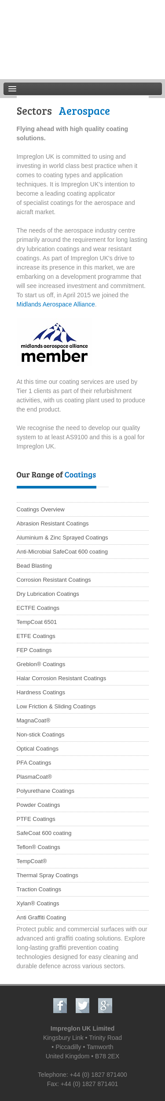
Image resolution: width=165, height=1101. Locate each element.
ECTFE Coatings (38, 608)
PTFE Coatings (36, 819)
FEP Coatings (34, 650)
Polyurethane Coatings (46, 790)
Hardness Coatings (41, 692)
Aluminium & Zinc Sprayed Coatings (62, 537)
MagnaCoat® (34, 720)
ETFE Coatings (36, 636)
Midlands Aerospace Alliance (56, 304)
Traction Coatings (39, 889)
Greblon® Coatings (41, 664)
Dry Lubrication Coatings (48, 594)
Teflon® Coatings (38, 847)
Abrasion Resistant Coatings (53, 523)
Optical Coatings (38, 748)
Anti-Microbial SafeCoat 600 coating (62, 551)
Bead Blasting (34, 565)
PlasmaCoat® (34, 776)
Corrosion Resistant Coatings (54, 579)
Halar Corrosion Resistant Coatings (61, 678)
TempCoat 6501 (37, 622)
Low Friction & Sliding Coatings (56, 706)
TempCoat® (32, 861)
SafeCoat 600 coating (44, 833)
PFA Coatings (34, 762)
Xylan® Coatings (38, 903)
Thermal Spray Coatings (47, 875)
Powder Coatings (38, 805)
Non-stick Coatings (41, 734)
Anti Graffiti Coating (41, 917)
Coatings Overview (41, 509)
